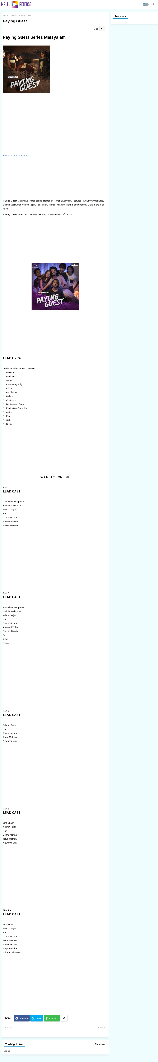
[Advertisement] (34, 178)
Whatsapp (53, 1018)
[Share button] (64, 1018)
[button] (146, 4)
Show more (100, 1044)
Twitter (38, 1018)
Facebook (23, 1018)
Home (5, 15)
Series (14, 15)
